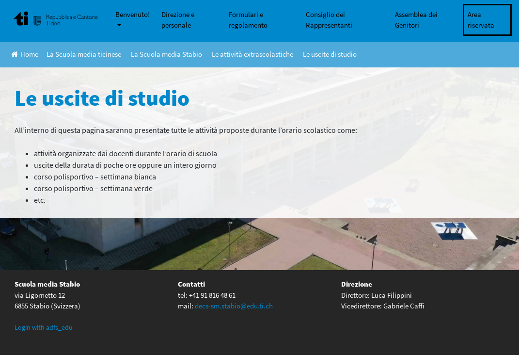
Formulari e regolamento (248, 20)
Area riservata (481, 20)
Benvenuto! (132, 14)
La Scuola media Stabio (166, 54)
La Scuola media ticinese (84, 54)
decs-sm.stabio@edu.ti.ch (234, 305)
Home (24, 54)
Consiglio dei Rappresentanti (329, 20)
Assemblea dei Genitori (416, 20)
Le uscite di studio (330, 54)
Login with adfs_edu (44, 327)
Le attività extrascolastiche (252, 54)
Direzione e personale (177, 20)
